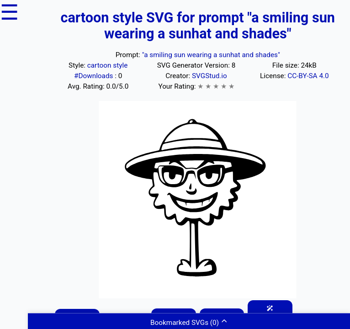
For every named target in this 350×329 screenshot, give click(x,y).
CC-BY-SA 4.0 (308, 76)
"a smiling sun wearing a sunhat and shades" (211, 55)
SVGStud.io (209, 76)
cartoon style (107, 65)
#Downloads (94, 76)
